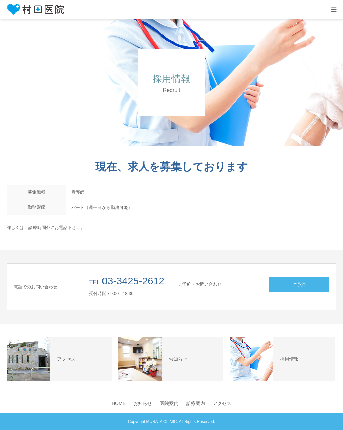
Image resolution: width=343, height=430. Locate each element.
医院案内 (169, 403)
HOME (119, 403)
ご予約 (299, 284)
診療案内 (195, 403)
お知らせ (142, 403)
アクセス (222, 403)
